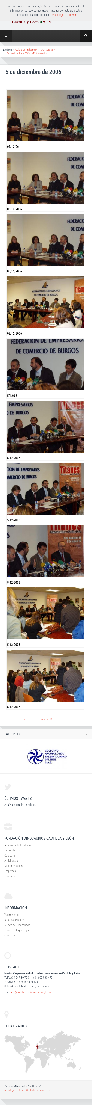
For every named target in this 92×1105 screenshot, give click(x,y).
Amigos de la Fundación (18, 845)
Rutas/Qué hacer (14, 920)
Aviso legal (9, 1090)
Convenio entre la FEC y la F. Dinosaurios (27, 53)
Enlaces (20, 1090)
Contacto (9, 876)
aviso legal (58, 15)
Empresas (10, 871)
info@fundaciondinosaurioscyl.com (31, 992)
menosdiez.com (45, 1090)
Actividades (11, 860)
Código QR (46, 719)
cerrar (72, 15)
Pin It (26, 719)
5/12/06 (12, 396)
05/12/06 (13, 147)
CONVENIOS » (48, 49)
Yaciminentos (12, 914)
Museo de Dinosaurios (17, 925)
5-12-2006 (13, 458)
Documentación (13, 866)
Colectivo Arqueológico (17, 930)
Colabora (9, 855)
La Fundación (12, 850)
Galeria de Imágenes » (26, 49)
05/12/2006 (14, 209)
